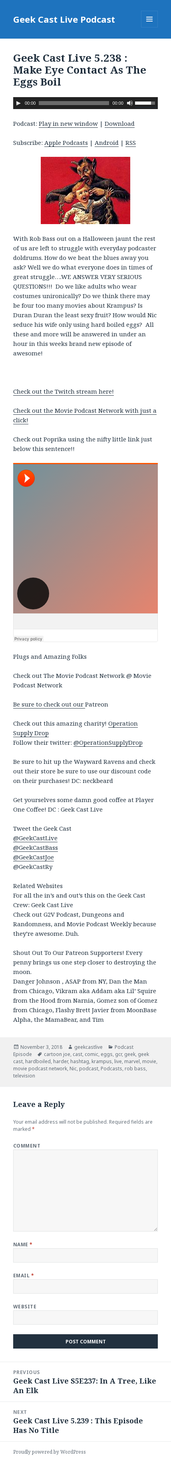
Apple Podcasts (66, 142)
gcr (118, 1054)
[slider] (74, 103)
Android (107, 142)
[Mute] (130, 103)
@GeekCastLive (35, 838)
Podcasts (111, 1068)
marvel (132, 1061)
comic (91, 1054)
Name (23, 1244)
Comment (26, 1145)
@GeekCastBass (35, 847)
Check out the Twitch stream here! (63, 391)
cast (77, 1054)
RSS (130, 142)
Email (23, 1275)
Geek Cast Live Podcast (64, 19)
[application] (85, 103)
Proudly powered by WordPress (49, 1451)
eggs (107, 1054)
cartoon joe (57, 1054)
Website (24, 1306)
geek (129, 1054)
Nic (73, 1068)
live (118, 1061)
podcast (88, 1068)
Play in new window (68, 123)
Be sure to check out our (49, 704)
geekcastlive (88, 1047)
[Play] (18, 103)
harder (60, 1061)
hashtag (79, 1061)
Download (120, 123)
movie (149, 1061)
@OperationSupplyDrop (108, 742)
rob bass (135, 1068)
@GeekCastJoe (33, 857)
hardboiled (38, 1061)
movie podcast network (40, 1068)
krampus (101, 1061)
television (24, 1075)
